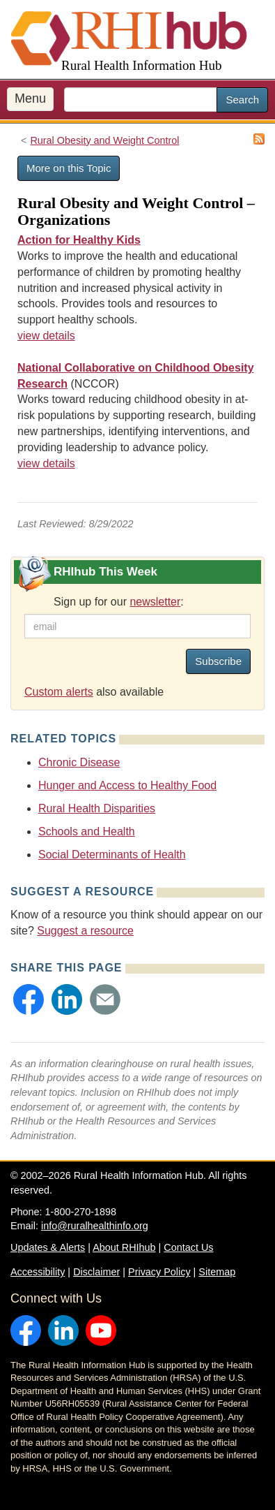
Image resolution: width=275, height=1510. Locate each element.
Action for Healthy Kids (79, 240)
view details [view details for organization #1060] (46, 336)
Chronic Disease (79, 762)
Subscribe (218, 661)
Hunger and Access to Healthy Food (127, 785)
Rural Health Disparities (96, 808)
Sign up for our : (119, 602)
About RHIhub (124, 1247)
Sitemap (216, 1271)
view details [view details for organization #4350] (46, 463)
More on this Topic (68, 168)
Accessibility (37, 1271)
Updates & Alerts (47, 1247)
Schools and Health (86, 831)
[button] (28, 999)
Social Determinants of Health (112, 854)
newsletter (154, 602)
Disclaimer (96, 1271)
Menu (30, 98)
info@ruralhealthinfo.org (94, 1225)
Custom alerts (58, 692)
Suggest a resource (85, 931)
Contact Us (188, 1247)
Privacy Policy (159, 1271)
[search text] (140, 99)
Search (242, 99)
